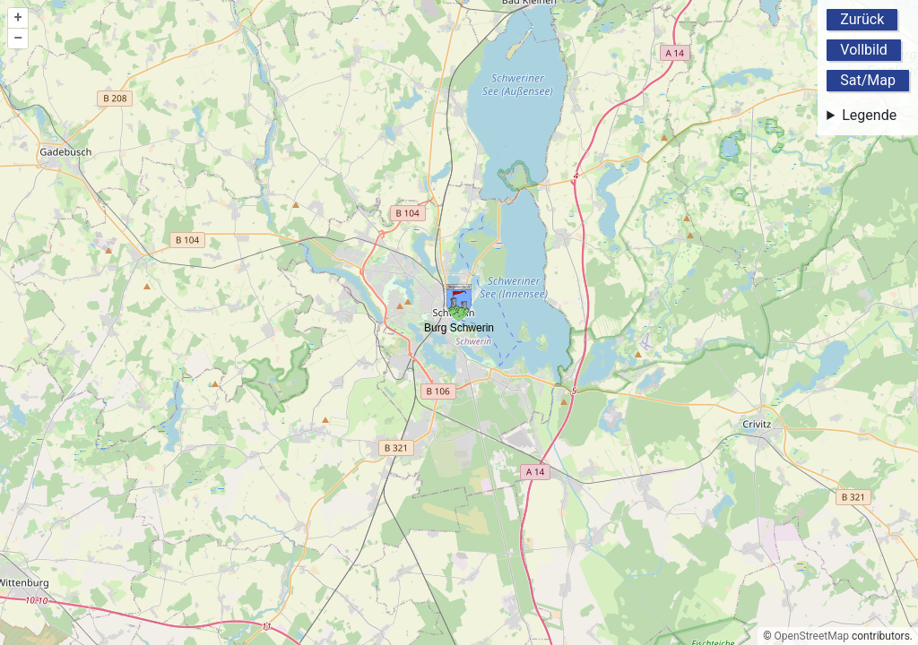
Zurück (862, 19)
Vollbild (864, 49)
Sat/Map (868, 80)
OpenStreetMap (812, 636)
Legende (869, 115)
